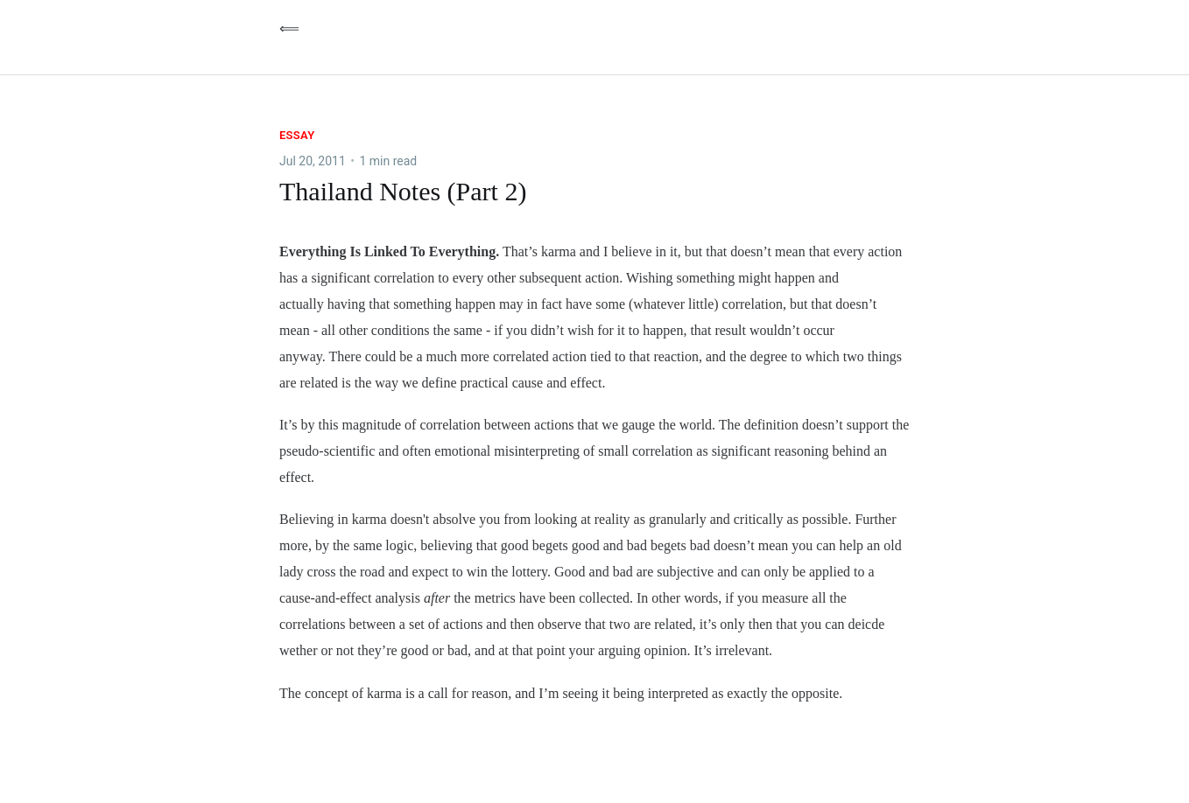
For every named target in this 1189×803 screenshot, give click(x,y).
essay (296, 135)
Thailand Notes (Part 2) (402, 191)
